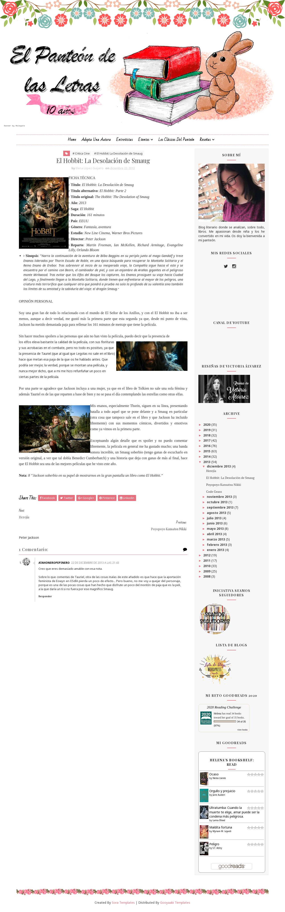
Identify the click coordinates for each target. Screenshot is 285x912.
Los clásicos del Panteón (177, 141)
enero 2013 (215, 552)
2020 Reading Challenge (223, 710)
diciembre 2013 (218, 469)
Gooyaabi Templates (175, 905)
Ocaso (213, 776)
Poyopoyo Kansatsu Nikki (222, 487)
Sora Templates (123, 905)
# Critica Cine (79, 156)
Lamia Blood (218, 822)
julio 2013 (213, 520)
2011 (206, 563)
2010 (206, 568)
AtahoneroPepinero (56, 559)
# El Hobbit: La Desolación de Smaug (116, 156)
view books (241, 732)
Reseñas (205, 141)
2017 (206, 443)
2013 (206, 464)
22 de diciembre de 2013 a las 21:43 (97, 559)
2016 (206, 448)
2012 (206, 557)
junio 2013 (214, 526)
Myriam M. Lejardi (221, 833)
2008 (206, 579)
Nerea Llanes (218, 780)
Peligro (213, 846)
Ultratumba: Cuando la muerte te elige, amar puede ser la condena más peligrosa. (233, 814)
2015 (206, 453)
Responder (47, 593)
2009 (206, 573)
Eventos (144, 141)
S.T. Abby (216, 850)
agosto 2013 (216, 515)
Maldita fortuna (219, 830)
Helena (216, 716)
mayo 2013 (215, 531)
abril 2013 (214, 536)
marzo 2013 (215, 541)
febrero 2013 (216, 547)
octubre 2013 (216, 504)
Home (72, 141)
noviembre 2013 (219, 499)
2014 (206, 459)
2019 (206, 432)
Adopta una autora (96, 141)
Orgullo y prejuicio (221, 793)
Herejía (210, 473)
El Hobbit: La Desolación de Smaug (229, 480)
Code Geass (213, 494)
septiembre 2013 (219, 510)
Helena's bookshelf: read (231, 764)
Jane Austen (218, 797)
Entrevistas (124, 141)
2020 (206, 427)
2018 (206, 437)
